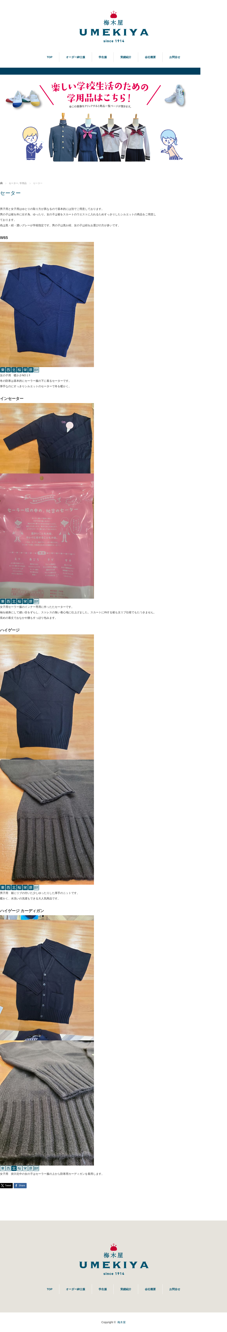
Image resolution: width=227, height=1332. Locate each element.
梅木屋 (121, 1322)
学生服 (103, 57)
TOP (49, 57)
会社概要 (150, 57)
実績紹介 (125, 57)
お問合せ (174, 57)
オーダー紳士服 (75, 57)
